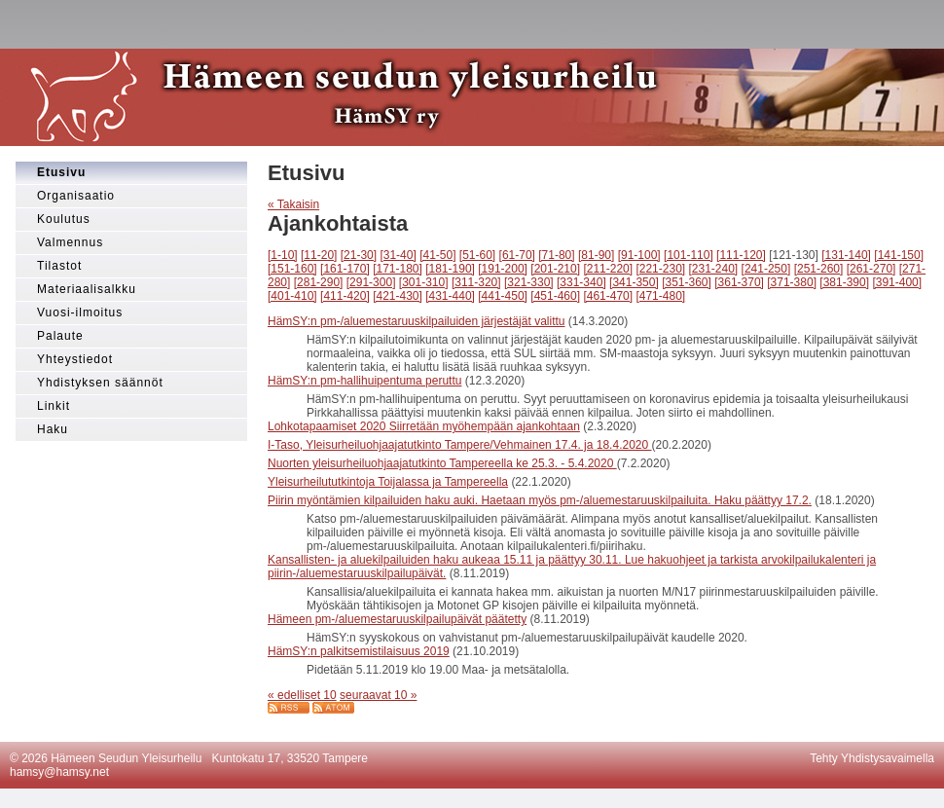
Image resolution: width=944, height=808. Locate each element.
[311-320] (476, 282)
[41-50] (437, 255)
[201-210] (555, 268)
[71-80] (556, 255)
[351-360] (686, 282)
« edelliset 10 (302, 695)
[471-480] (660, 296)
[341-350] (634, 282)
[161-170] (345, 268)
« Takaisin (293, 204)
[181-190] (450, 268)
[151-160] (292, 268)
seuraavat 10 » (378, 695)
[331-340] (581, 282)
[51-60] (477, 255)
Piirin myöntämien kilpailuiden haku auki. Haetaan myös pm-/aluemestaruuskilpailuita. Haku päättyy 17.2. (540, 500)
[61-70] (517, 255)
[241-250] (766, 268)
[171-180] (397, 268)
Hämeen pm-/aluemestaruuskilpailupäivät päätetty (397, 619)
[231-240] (714, 268)
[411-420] (345, 296)
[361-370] (739, 282)
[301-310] (424, 282)
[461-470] (608, 296)
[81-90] (596, 255)
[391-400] (897, 282)
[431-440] (450, 296)
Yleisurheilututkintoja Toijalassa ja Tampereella (388, 482)
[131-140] (846, 255)
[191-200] (502, 268)
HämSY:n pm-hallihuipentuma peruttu (364, 380)
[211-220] (608, 268)
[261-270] (871, 268)
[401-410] (292, 296)
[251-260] (819, 268)
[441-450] (502, 296)
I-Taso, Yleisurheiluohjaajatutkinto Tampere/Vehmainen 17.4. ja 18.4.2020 (460, 445)
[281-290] (319, 282)
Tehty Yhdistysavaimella (872, 758)
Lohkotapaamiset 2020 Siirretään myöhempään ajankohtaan (424, 426)
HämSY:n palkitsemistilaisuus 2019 (359, 651)
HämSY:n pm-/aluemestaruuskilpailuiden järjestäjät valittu (416, 321)
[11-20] (319, 255)
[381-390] (844, 282)
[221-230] (660, 268)
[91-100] (639, 255)
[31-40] (398, 255)
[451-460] (555, 296)
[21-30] (359, 255)
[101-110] (688, 255)
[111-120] (741, 255)
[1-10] (283, 255)
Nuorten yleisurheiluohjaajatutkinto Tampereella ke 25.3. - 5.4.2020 (442, 463)
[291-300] (371, 282)
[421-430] (397, 296)
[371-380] (792, 282)
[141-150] (899, 255)
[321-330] (529, 282)
